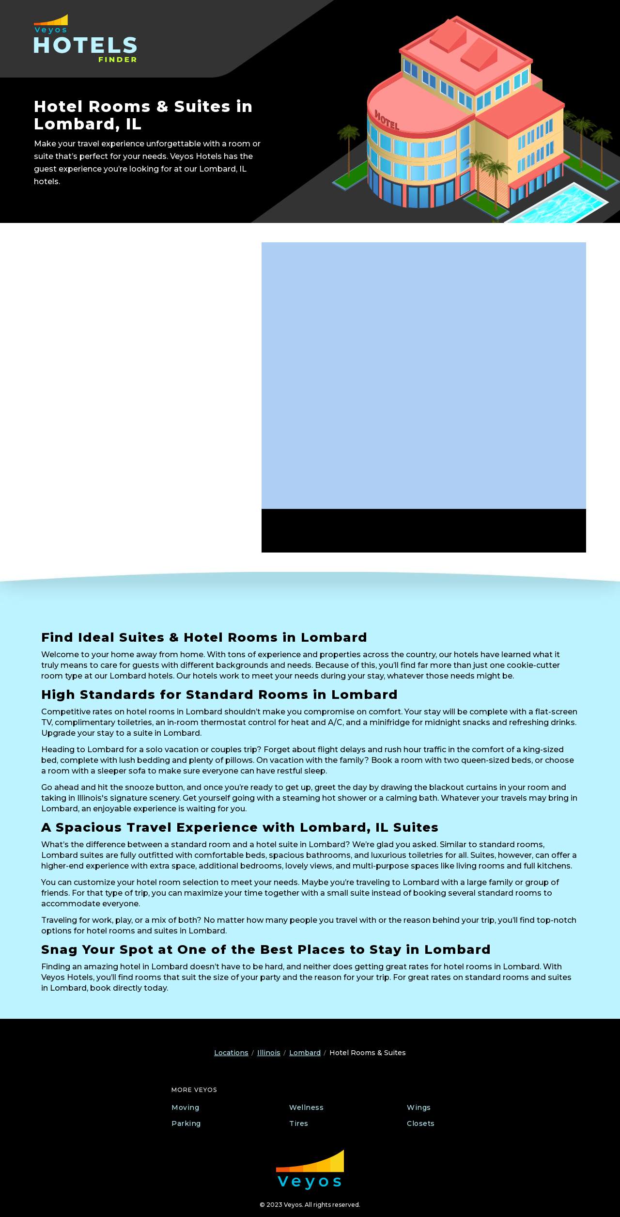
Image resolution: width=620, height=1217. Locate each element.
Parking (186, 1123)
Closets (421, 1123)
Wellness (306, 1107)
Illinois (268, 1052)
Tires (299, 1123)
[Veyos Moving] (310, 1170)
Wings (419, 1107)
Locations (231, 1052)
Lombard (305, 1052)
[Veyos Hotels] (95, 38)
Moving (185, 1107)
